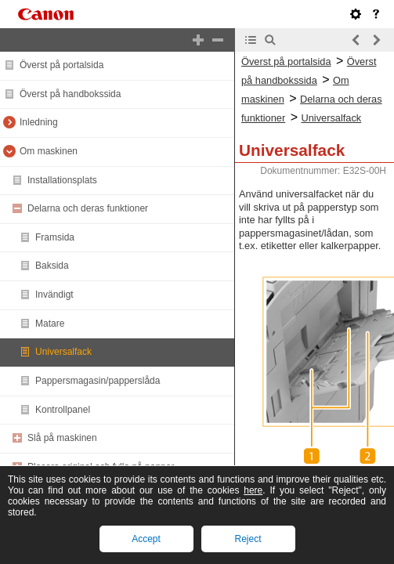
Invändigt (54, 294)
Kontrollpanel (62, 409)
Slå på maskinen (62, 437)
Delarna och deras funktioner (87, 208)
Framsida (54, 237)
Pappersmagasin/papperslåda (97, 380)
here (253, 490)
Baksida (52, 265)
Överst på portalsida (61, 65)
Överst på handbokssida (70, 94)
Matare (49, 323)
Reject (247, 538)
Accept (146, 538)
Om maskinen (49, 151)
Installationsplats (62, 180)
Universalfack (63, 351)
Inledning (39, 122)
